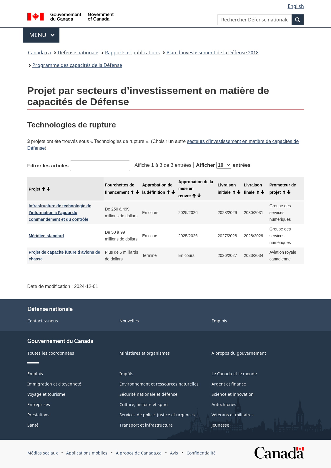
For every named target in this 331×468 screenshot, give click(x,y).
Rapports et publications (132, 52)
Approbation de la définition (158, 189)
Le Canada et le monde (234, 373)
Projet (40, 189)
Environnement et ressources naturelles (159, 384)
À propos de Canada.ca (139, 453)
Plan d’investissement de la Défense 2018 (213, 52)
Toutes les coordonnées (50, 353)
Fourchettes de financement (122, 189)
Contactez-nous (42, 321)
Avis (174, 453)
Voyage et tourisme (46, 394)
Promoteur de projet (283, 189)
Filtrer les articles (78, 165)
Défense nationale (78, 52)
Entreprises (38, 404)
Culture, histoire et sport (143, 404)
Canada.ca (39, 52)
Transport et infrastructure (146, 425)
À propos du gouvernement (239, 353)
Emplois (219, 321)
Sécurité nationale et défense (148, 394)
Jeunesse (220, 425)
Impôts (126, 373)
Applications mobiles (86, 453)
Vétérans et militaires (233, 415)
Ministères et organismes (144, 353)
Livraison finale (254, 189)
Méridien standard (46, 235)
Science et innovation (233, 394)
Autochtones (224, 404)
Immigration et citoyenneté (54, 384)
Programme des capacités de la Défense (77, 65)
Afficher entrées (223, 165)
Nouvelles (129, 321)
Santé (33, 425)
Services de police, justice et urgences (157, 415)
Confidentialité (201, 453)
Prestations (38, 415)
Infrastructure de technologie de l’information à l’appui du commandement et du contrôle (60, 212)
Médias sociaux (42, 453)
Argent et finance (229, 384)
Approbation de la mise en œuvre (195, 188)
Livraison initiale (229, 189)
